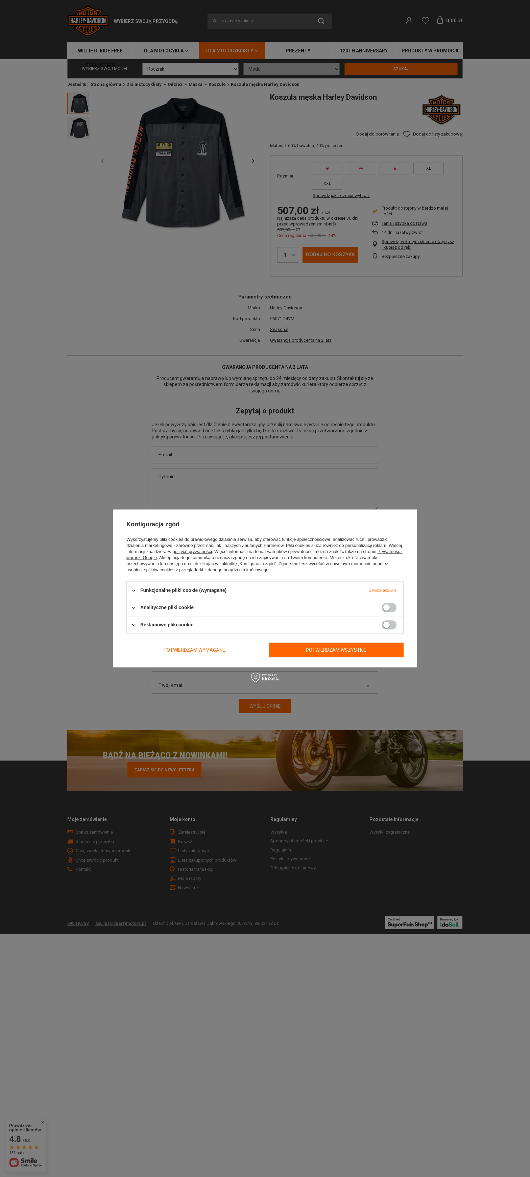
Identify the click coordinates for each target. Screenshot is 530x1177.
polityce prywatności (192, 551)
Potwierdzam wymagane (194, 650)
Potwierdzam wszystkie (336, 650)
